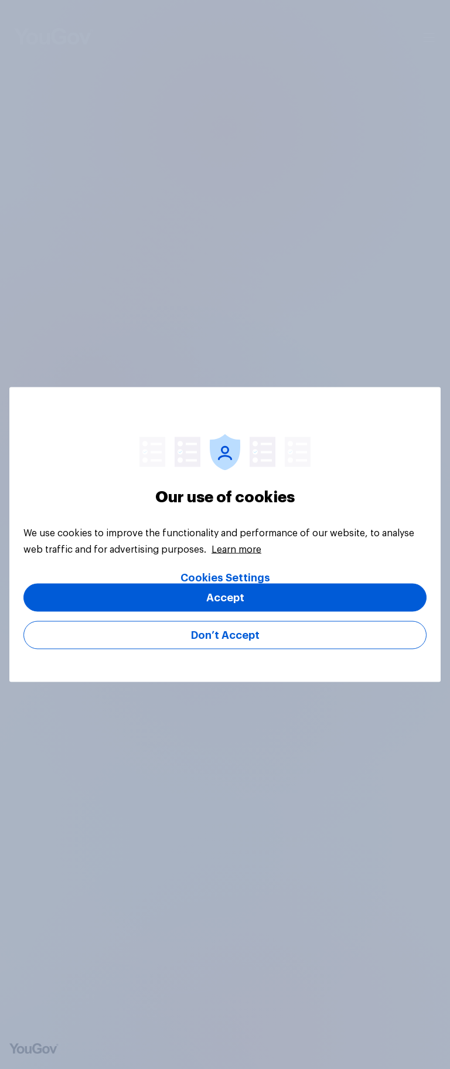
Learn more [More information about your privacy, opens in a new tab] (236, 549)
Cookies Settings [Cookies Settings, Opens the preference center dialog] (225, 578)
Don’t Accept (225, 635)
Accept (225, 598)
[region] (225, 534)
